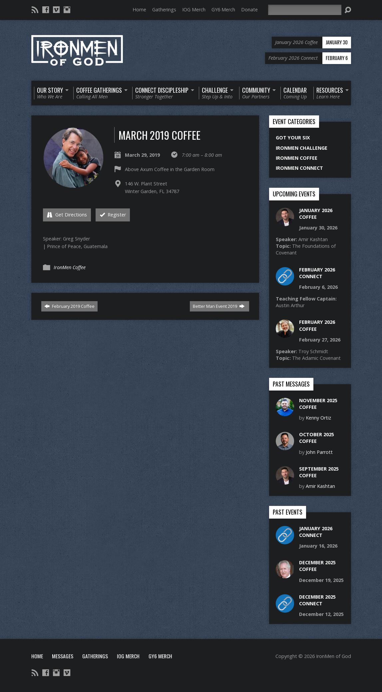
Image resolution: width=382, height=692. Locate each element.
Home (139, 9)
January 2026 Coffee (315, 213)
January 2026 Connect (315, 531)
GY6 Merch (223, 9)
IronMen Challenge (301, 148)
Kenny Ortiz (318, 418)
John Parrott (319, 452)
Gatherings (164, 9)
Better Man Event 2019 (219, 306)
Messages (62, 656)
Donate (249, 9)
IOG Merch (193, 9)
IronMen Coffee (70, 267)
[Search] (304, 10)
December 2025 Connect (317, 600)
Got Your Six (293, 137)
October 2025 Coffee (316, 437)
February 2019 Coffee (69, 306)
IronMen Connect (299, 168)
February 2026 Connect (317, 272)
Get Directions (67, 214)
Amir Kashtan (320, 486)
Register (113, 214)
